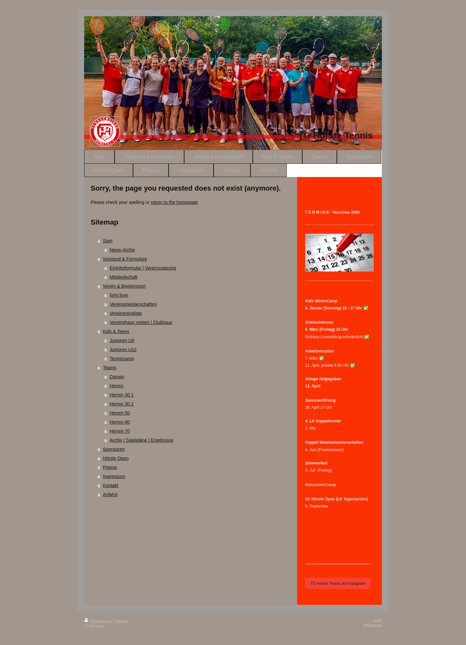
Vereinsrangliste (126, 313)
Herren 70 (120, 431)
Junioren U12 (123, 349)
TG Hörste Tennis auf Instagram (337, 583)
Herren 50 (120, 413)
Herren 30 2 (122, 403)
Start (108, 240)
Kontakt (110, 485)
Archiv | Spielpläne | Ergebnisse (141, 440)
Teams (109, 367)
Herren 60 (120, 422)
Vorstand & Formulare (125, 258)
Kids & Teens (116, 331)
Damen (117, 376)
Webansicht (372, 625)
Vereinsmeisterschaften (133, 304)
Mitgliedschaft (124, 277)
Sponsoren (114, 449)
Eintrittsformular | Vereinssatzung (143, 268)
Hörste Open (115, 458)
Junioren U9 (122, 340)
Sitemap (121, 621)
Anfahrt (110, 494)
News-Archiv (122, 249)
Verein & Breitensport (124, 286)
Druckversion (98, 621)
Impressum (114, 476)
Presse (110, 467)
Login (377, 620)
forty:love (119, 295)
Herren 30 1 (122, 394)
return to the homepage (174, 202)
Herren (117, 385)
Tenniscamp (122, 358)
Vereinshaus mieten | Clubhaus (141, 322)
